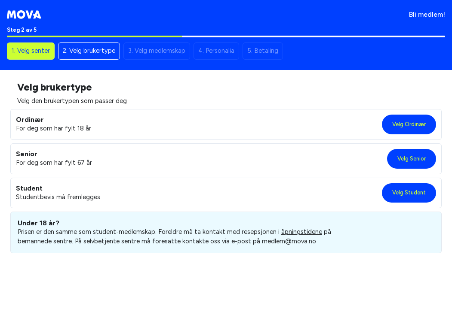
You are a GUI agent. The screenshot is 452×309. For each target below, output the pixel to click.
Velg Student (409, 192)
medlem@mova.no (289, 241)
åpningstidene (301, 232)
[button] (31, 51)
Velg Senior (411, 158)
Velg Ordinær (409, 124)
